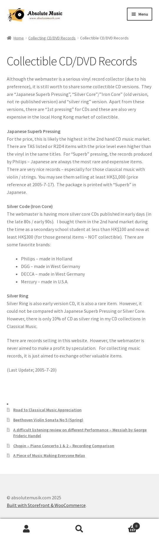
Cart (123, 525)
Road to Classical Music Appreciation (47, 409)
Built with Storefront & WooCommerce (46, 505)
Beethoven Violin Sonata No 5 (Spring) (48, 419)
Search (79, 529)
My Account (26, 529)
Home (19, 38)
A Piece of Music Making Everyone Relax (49, 455)
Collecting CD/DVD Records (52, 38)
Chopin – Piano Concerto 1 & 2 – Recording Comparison (63, 445)
